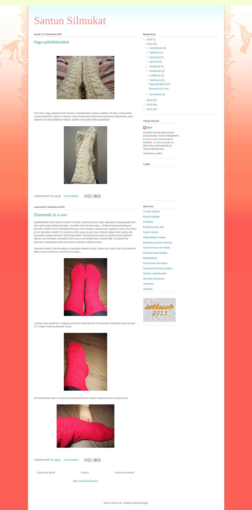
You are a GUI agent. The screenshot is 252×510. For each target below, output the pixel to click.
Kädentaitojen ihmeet (154, 237)
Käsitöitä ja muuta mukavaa (157, 242)
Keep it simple (150, 232)
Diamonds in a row (50, 214)
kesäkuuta (155, 66)
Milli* (149, 127)
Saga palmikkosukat (51, 42)
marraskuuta (156, 48)
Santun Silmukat (70, 20)
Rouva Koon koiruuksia (155, 263)
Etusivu (85, 472)
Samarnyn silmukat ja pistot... (158, 268)
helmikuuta (155, 80)
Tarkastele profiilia (152, 153)
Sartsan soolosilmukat (154, 273)
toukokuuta (156, 71)
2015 (150, 44)
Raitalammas (150, 258)
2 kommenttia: (71, 459)
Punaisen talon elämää (155, 252)
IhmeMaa (148, 221)
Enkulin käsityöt (151, 216)
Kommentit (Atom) (88, 481)
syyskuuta (155, 57)
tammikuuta (156, 94)
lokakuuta (155, 52)
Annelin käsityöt (151, 211)
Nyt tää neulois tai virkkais (156, 247)
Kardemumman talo (153, 227)
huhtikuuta (155, 75)
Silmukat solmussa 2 (154, 278)
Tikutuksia (148, 283)
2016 (150, 39)
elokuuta (154, 61)
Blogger (144, 503)
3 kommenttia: (71, 196)
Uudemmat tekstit (46, 472)
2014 (150, 100)
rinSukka (147, 289)
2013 (150, 104)
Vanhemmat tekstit (124, 472)
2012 (150, 109)
